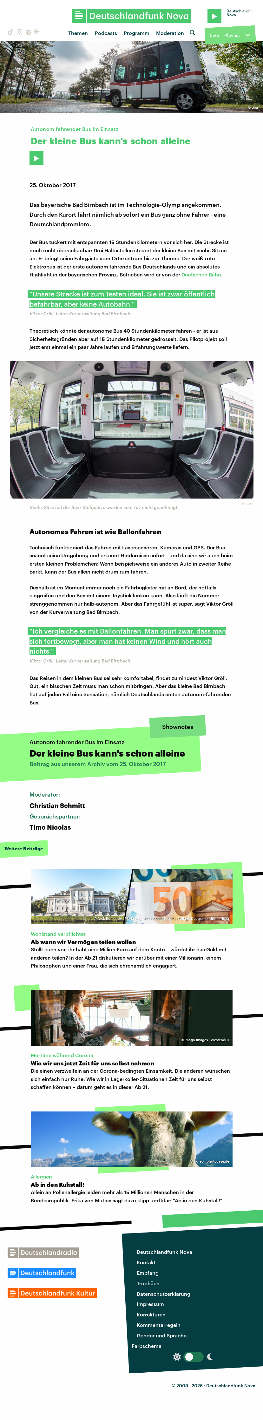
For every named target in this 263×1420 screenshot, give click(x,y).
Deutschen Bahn (201, 274)
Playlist (232, 35)
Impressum (150, 1304)
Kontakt (146, 1262)
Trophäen (148, 1283)
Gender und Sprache (162, 1335)
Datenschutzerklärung (163, 1294)
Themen (78, 33)
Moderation (170, 33)
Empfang (148, 1273)
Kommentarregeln (159, 1325)
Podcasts (106, 33)
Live (214, 35)
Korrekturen (151, 1314)
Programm (136, 33)
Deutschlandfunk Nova (164, 1252)
